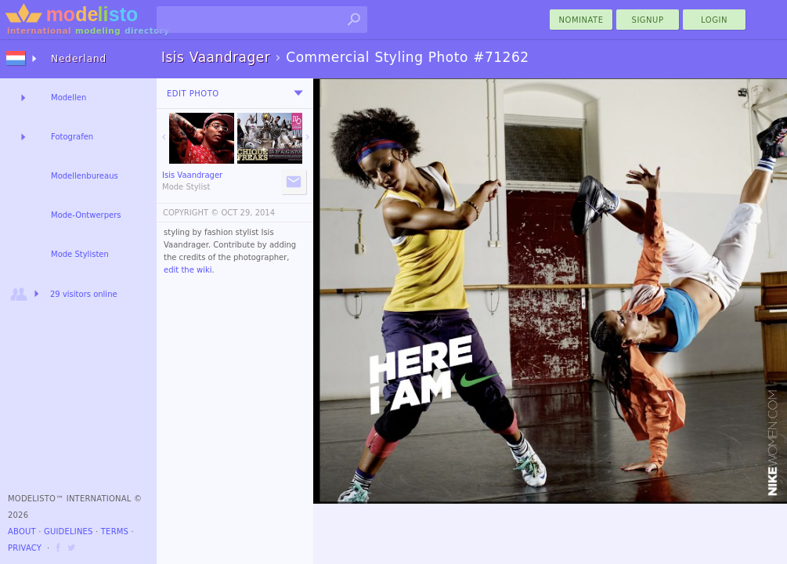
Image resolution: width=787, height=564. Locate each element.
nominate (581, 20)
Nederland (78, 58)
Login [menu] (714, 20)
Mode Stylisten (80, 254)
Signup (648, 20)
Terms (114, 531)
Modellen (68, 97)
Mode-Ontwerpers (86, 215)
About (22, 531)
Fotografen (72, 136)
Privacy (25, 548)
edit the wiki (188, 270)
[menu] (298, 93)
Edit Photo (193, 93)
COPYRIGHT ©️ (190, 212)
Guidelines (68, 531)
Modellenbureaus (84, 176)
